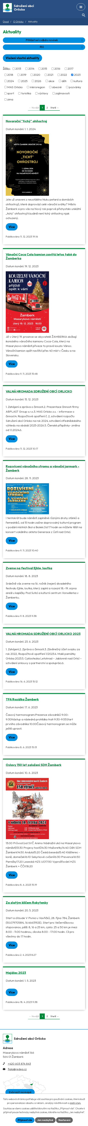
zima (10, 99)
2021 (50, 75)
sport (10, 93)
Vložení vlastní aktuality (22, 58)
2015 (44, 68)
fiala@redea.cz (17, 1069)
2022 (63, 75)
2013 (18, 68)
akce (51, 81)
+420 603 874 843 (19, 1063)
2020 (36, 75)
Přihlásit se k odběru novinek (55, 40)
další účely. (75, 1103)
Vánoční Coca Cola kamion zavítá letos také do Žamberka (41, 256)
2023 (77, 75)
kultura (78, 81)
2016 (57, 68)
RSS (62, 47)
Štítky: (6, 68)
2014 (31, 68)
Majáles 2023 (16, 973)
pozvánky (75, 87)
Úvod (6, 21)
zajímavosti (62, 93)
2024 (10, 81)
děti (64, 81)
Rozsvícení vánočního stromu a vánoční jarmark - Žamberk (42, 468)
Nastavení (64, 1120)
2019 (23, 75)
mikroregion (37, 87)
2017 (70, 68)
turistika (26, 93)
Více (12, 227)
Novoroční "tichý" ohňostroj (26, 121)
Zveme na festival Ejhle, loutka (29, 568)
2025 (24, 81)
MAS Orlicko (15, 87)
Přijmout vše (25, 1120)
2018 (10, 75)
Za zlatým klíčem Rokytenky (27, 902)
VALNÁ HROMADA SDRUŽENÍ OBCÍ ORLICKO (39, 391)
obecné (57, 87)
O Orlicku (18, 21)
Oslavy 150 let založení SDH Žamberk (33, 765)
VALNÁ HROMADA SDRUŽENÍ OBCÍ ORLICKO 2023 (43, 634)
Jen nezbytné (45, 1120)
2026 (38, 81)
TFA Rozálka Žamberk (22, 699)
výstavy (43, 93)
